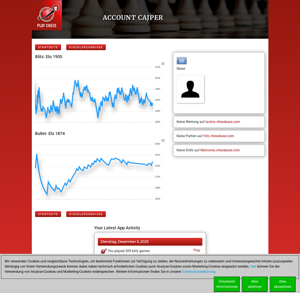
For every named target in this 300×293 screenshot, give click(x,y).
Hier (253, 266)
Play (196, 250)
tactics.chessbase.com (222, 122)
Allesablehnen (255, 284)
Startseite (48, 47)
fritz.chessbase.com (218, 136)
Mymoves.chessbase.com (220, 150)
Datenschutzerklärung (198, 272)
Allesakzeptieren (282, 284)
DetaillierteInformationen (227, 284)
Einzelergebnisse (86, 47)
